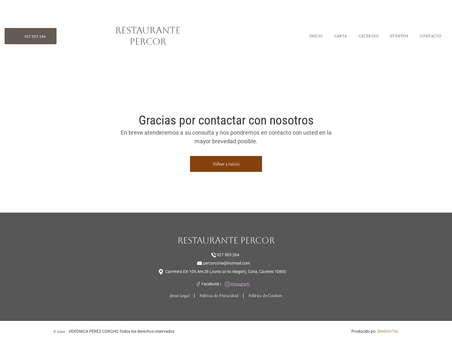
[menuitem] (316, 36)
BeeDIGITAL (388, 331)
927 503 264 (228, 254)
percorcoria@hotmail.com (226, 263)
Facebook (210, 284)
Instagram (240, 284)
